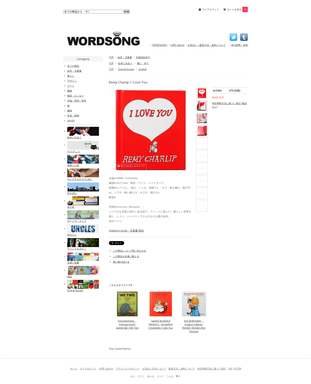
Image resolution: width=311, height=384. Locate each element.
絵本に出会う (125, 63)
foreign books (126, 69)
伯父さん (72, 235)
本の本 (70, 207)
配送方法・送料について (182, 368)
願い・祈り (143, 63)
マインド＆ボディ (76, 248)
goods (71, 120)
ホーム (73, 368)
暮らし (70, 76)
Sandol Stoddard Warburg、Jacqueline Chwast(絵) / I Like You (160, 324)
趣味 (69, 110)
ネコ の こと (73, 151)
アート (70, 85)
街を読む (72, 193)
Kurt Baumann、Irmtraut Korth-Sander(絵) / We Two (127, 324)
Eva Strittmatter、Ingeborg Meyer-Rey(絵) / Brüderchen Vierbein (193, 326)
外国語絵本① (143, 57)
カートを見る (237, 9)
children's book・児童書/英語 (126, 230)
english (143, 69)
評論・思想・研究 (76, 100)
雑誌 (69, 276)
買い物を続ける (121, 262)
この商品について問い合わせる (129, 250)
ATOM (237, 368)
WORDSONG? (159, 45)
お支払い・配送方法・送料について (207, 45)
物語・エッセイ (75, 95)
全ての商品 (73, 66)
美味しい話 (73, 165)
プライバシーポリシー (128, 368)
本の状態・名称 (239, 45)
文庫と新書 (73, 262)
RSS (230, 368)
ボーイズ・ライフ (76, 221)
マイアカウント (210, 9)
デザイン (72, 80)
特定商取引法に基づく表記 (211, 368)
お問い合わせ (177, 45)
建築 (69, 90)
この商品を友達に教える (126, 256)
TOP (111, 57)
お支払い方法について (154, 368)
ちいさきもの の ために (79, 179)
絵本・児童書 (125, 57)
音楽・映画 (73, 115)
